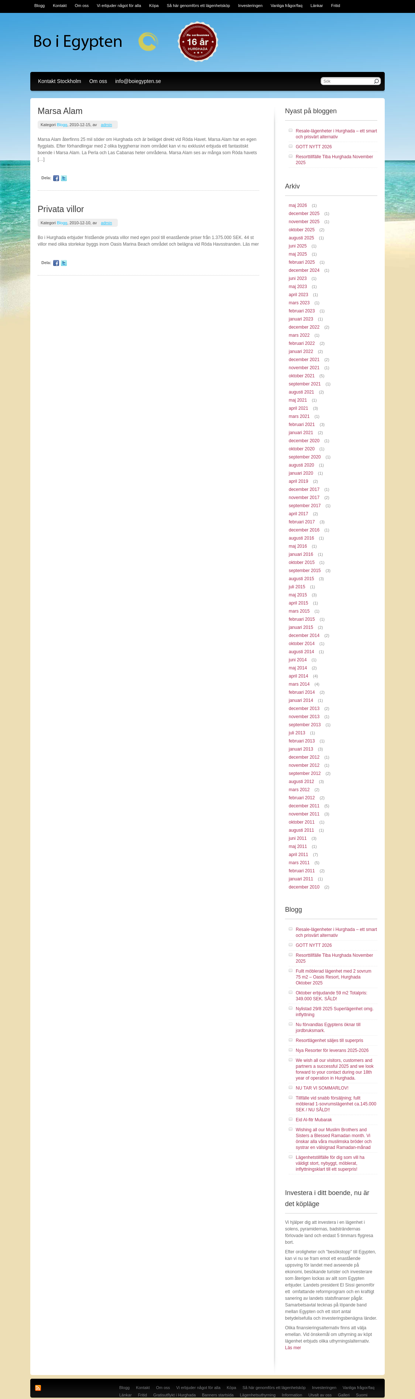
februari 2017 (302, 521)
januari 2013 (301, 749)
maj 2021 (298, 400)
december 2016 (304, 530)
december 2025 (304, 213)
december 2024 (304, 270)
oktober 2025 (302, 229)
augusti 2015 (301, 578)
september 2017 (305, 505)
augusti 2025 (301, 237)
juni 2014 (298, 659)
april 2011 (298, 854)
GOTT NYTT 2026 (314, 146)
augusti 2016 (301, 538)
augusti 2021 (301, 392)
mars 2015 (299, 611)
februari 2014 (302, 692)
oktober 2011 (302, 822)
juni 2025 (298, 246)
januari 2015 (301, 627)
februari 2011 (302, 870)
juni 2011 (298, 838)
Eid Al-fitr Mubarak (314, 1119)
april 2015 (298, 603)
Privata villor (61, 209)
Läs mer (293, 1347)
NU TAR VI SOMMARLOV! (322, 1088)
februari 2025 (302, 262)
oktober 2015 (302, 562)
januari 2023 (301, 319)
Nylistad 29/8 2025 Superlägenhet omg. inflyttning (335, 1011)
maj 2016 (298, 546)
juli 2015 (297, 586)
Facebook (56, 178)
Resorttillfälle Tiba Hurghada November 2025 (334, 159)
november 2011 (304, 814)
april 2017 (298, 513)
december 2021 (304, 359)
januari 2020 (301, 473)
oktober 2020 (302, 448)
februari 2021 (302, 424)
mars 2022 (299, 335)
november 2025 (304, 221)
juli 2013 (297, 732)
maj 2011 (298, 846)
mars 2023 (299, 302)
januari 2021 (301, 432)
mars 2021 (299, 416)
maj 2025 (298, 254)
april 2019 (298, 481)
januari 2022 (301, 351)
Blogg (62, 124)
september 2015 (305, 570)
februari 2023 (302, 311)
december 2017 (304, 489)
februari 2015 (302, 619)
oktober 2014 (302, 643)
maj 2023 (298, 286)
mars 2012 (299, 789)
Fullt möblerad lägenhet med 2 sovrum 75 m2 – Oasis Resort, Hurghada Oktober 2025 (333, 977)
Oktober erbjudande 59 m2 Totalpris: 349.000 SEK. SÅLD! (331, 995)
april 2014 (298, 676)
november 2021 (304, 367)
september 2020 (305, 457)
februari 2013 (302, 741)
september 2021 (305, 384)
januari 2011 (301, 879)
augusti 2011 (301, 830)
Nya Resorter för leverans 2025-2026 (332, 1050)
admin (106, 124)
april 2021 (298, 408)
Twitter (64, 178)
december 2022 (304, 327)
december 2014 (304, 635)
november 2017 (304, 497)
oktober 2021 (302, 375)
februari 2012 (302, 797)
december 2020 (304, 440)
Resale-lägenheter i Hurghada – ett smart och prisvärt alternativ (336, 133)
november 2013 (304, 716)
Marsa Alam (60, 111)
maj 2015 (298, 595)
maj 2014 (298, 668)
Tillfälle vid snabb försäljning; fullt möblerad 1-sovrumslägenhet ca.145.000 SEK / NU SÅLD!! (336, 1103)
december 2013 (304, 708)
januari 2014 (301, 700)
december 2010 (304, 887)
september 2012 (305, 773)
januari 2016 (301, 554)
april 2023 (298, 294)
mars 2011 (299, 862)
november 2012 (304, 765)
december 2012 (304, 757)
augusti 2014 (301, 651)
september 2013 (305, 724)
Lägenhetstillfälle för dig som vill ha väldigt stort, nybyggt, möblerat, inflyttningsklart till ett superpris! (330, 1163)
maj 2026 (298, 205)
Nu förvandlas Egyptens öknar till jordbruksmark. (328, 1027)
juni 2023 (298, 278)
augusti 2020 (301, 465)
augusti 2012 (301, 781)
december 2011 (304, 805)
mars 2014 (299, 684)
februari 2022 (302, 343)
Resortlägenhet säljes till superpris (329, 1040)
